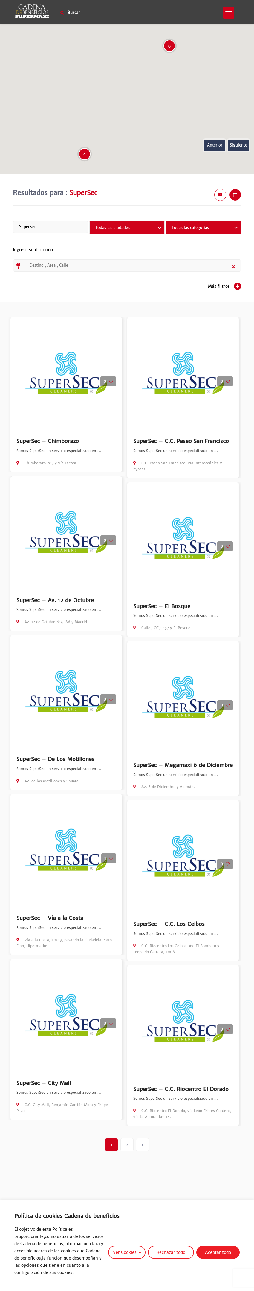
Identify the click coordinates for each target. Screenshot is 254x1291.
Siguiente (238, 145)
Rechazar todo (171, 1252)
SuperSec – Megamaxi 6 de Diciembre (183, 765)
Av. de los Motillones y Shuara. (48, 781)
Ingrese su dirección (33, 253)
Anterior (214, 145)
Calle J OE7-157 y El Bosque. (162, 628)
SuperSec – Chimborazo (47, 441)
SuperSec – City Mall (43, 1083)
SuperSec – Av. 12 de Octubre (55, 600)
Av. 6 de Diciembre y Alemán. (164, 786)
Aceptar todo (218, 1252)
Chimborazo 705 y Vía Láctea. (46, 463)
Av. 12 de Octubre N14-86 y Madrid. (52, 622)
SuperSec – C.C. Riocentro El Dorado (181, 1089)
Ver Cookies (125, 1252)
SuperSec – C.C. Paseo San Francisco (181, 441)
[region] (127, 1245)
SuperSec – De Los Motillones (55, 759)
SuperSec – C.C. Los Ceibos (169, 924)
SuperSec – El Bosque (161, 606)
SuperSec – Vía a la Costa (49, 918)
